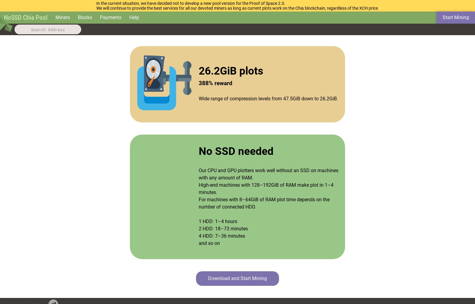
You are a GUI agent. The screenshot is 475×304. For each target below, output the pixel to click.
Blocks (85, 17)
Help (134, 17)
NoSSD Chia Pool (26, 17)
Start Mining (456, 17)
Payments (110, 17)
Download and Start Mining (237, 278)
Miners (62, 17)
